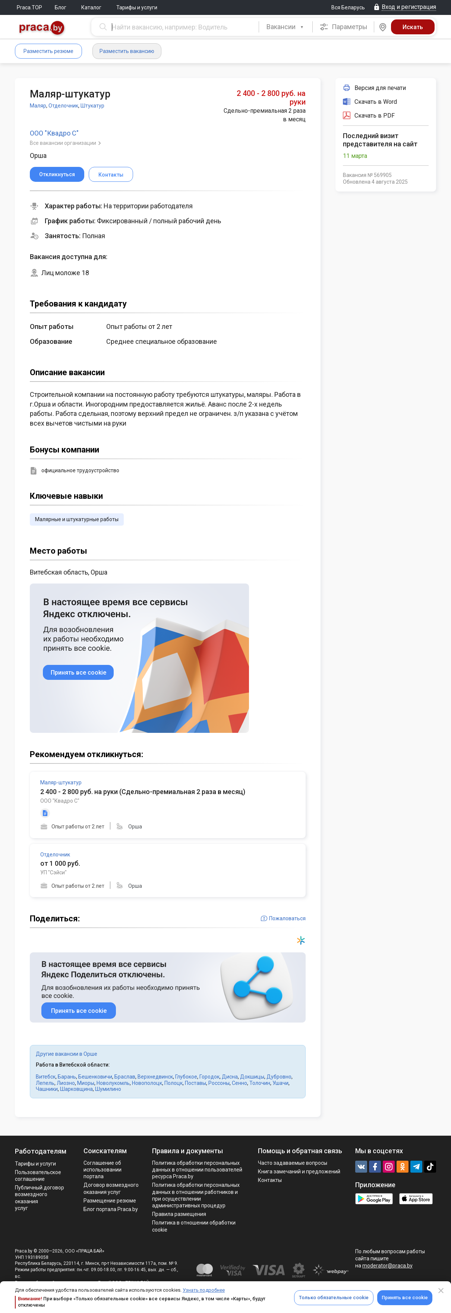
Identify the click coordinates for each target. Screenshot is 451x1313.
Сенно (239, 1083)
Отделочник (63, 106)
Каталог (91, 7)
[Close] (440, 1290)
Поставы (195, 1083)
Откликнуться (57, 174)
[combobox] (285, 26)
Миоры (85, 1083)
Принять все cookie (405, 1297)
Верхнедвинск (155, 1077)
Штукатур (92, 106)
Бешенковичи (95, 1077)
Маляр (38, 106)
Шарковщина (76, 1089)
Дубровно (278, 1077)
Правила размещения (179, 1214)
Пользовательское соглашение (38, 1175)
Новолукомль (113, 1083)
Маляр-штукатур (61, 782)
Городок (209, 1077)
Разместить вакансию (127, 51)
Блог (60, 7)
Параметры (343, 26)
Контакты (270, 1180)
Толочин (259, 1083)
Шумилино (108, 1089)
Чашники (47, 1089)
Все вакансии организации (63, 143)
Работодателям (40, 1151)
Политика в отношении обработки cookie (194, 1226)
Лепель (45, 1083)
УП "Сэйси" (53, 872)
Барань (67, 1077)
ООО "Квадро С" (54, 133)
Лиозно (66, 1083)
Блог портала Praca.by (110, 1209)
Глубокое (186, 1077)
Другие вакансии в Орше (66, 1054)
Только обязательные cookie (334, 1297)
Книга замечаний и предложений (299, 1171)
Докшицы (252, 1077)
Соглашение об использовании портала (102, 1169)
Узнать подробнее (204, 1290)
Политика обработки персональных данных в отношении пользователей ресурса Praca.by (197, 1169)
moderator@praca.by (387, 1266)
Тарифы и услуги (136, 7)
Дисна (230, 1077)
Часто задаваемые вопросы (292, 1163)
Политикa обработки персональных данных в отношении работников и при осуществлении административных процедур (196, 1195)
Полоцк (173, 1083)
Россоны (219, 1083)
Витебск (46, 1077)
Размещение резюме (109, 1201)
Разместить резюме (48, 51)
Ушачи (280, 1083)
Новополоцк (147, 1083)
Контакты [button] (110, 175)
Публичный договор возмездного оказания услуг (39, 1198)
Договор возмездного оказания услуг (111, 1188)
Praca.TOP (29, 7)
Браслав (124, 1077)
